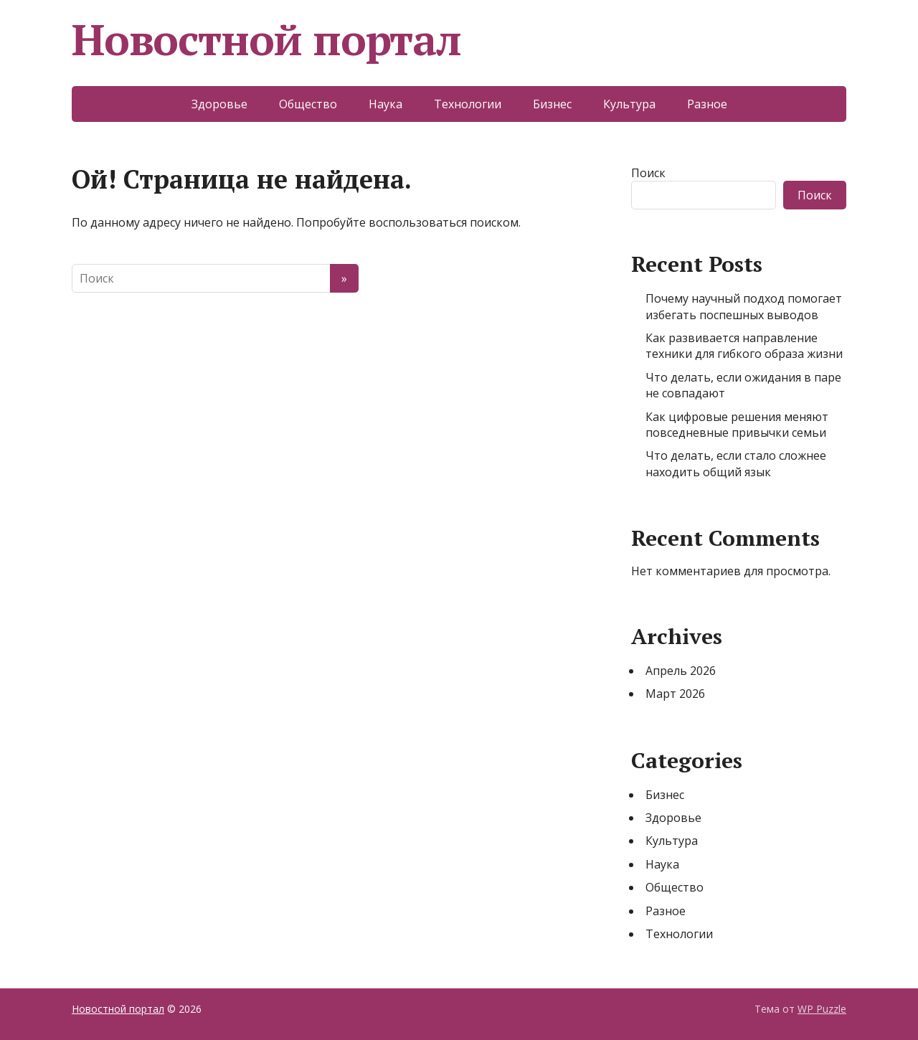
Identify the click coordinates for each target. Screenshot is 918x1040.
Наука (385, 104)
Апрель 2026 (680, 671)
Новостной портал (266, 39)
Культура (629, 104)
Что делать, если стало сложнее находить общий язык (735, 463)
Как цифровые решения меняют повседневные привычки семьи (736, 424)
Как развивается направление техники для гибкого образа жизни (744, 345)
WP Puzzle (822, 1009)
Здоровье (219, 104)
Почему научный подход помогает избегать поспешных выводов (743, 306)
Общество (308, 104)
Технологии (467, 104)
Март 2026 (675, 693)
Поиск (648, 173)
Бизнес (552, 104)
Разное (707, 104)
